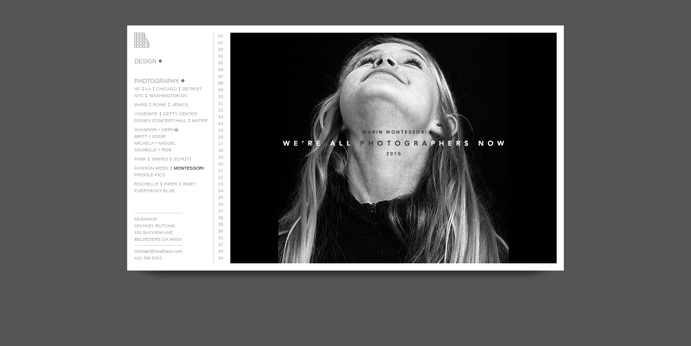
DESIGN (148, 61)
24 (220, 190)
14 (220, 123)
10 (220, 96)
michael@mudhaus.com (158, 251)
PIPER (170, 184)
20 (220, 163)
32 (220, 244)
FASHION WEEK (151, 168)
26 (220, 204)
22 (220, 177)
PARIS (140, 104)
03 (220, 49)
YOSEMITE (145, 113)
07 (220, 76)
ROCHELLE (146, 184)
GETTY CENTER (180, 113)
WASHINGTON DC (168, 95)
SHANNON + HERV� (156, 129)
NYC (139, 95)
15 (220, 130)
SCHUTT (182, 159)
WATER (200, 120)
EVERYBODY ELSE (154, 190)
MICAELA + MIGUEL (155, 143)
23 (220, 184)
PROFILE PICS (149, 175)
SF (137, 88)
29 (220, 224)
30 (220, 231)
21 (220, 170)
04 (220, 56)
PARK (140, 159)
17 (220, 143)
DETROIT (192, 88)
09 (220, 89)
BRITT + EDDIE (150, 136)
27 (220, 211)
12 (220, 110)
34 (220, 258)
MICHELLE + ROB (153, 150)
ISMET (190, 184)
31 (220, 237)
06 (220, 69)
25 (220, 197)
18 (220, 150)
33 (220, 251)
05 (220, 63)
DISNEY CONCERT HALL (160, 120)
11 (220, 103)
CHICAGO (166, 88)
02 (220, 42)
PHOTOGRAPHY (159, 81)
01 (220, 36)
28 (220, 217)
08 (220, 83)
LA (148, 88)
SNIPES (160, 159)
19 (220, 157)
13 (220, 116)
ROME (159, 104)
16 (220, 137)
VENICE (180, 104)
